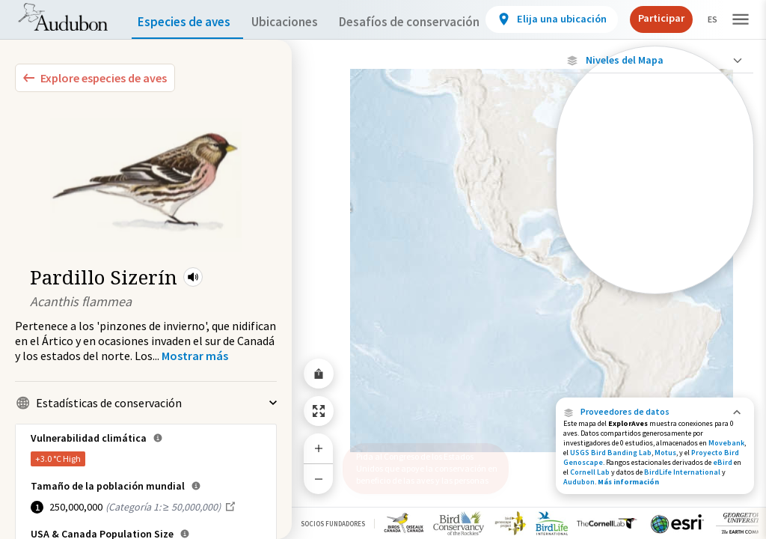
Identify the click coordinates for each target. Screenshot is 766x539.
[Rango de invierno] (655, 258)
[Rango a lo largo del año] (655, 283)
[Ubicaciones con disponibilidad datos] (655, 155)
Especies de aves (187, 22)
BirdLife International (682, 472)
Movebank (726, 443)
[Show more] (195, 355)
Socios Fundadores (333, 524)
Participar (690, 18)
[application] (383, 269)
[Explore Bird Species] (95, 78)
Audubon (579, 482)
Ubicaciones (298, 22)
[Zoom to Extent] (319, 411)
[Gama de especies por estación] (655, 207)
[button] (193, 277)
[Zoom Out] (319, 478)
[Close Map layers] (655, 60)
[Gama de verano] (655, 233)
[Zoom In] (319, 448)
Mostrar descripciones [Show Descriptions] (654, 297)
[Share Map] (319, 374)
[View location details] (584, 19)
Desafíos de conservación (432, 22)
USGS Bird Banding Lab (611, 452)
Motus (665, 452)
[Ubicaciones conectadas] (655, 181)
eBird (722, 462)
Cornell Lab (590, 472)
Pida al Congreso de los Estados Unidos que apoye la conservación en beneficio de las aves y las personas (421, 462)
